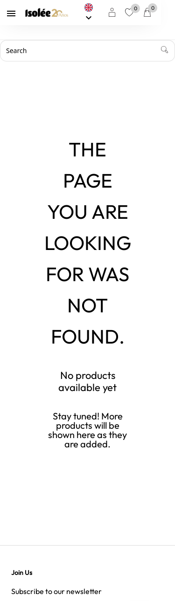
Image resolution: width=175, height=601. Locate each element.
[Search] (87, 50)
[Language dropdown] (102, 12)
